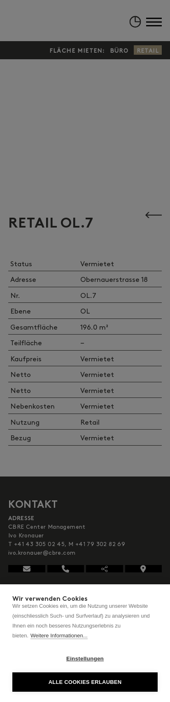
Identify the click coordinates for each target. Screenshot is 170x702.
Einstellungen (85, 659)
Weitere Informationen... (59, 635)
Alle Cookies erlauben (85, 682)
